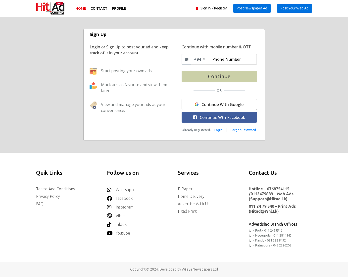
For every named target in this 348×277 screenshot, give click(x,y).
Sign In (205, 8)
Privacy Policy (48, 196)
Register (220, 8)
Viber (116, 214)
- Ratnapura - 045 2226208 (270, 245)
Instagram (120, 205)
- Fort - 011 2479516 (265, 230)
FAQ (40, 204)
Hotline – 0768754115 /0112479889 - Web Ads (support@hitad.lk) (271, 194)
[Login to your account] (218, 129)
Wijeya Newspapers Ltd (200, 269)
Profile (119, 8)
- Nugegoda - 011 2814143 (270, 235)
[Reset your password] (243, 129)
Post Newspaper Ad (252, 8)
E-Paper (185, 189)
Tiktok (117, 223)
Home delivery (191, 196)
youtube (118, 231)
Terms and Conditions (55, 189)
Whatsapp (120, 188)
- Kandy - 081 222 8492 (267, 240)
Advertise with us (193, 204)
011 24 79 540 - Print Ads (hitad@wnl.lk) (272, 208)
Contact (99, 8)
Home (81, 8)
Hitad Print (187, 211)
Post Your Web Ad (294, 8)
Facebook (120, 197)
